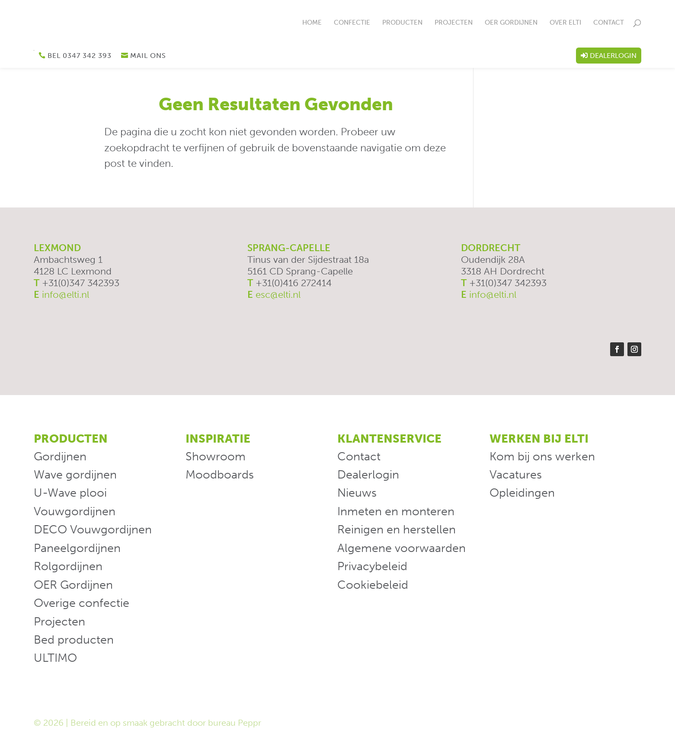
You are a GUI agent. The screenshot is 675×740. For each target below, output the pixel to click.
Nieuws (357, 493)
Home (312, 22)
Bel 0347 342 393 (80, 55)
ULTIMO (55, 658)
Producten (402, 22)
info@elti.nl (65, 294)
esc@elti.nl (278, 294)
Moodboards (220, 475)
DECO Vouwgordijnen (93, 530)
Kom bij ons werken (542, 456)
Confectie (352, 22)
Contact (608, 22)
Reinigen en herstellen (396, 530)
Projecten (454, 22)
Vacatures (515, 475)
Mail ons (148, 55)
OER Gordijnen (511, 22)
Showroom (216, 456)
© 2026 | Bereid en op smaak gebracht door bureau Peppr (147, 723)
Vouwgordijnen (74, 511)
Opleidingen (522, 493)
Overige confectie (81, 603)
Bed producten (74, 640)
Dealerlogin (613, 55)
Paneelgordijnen (77, 548)
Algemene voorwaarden (401, 548)
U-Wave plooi (70, 493)
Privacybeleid (372, 567)
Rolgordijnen (68, 567)
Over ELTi (565, 22)
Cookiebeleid (372, 585)
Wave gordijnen (75, 475)
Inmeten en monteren (395, 511)
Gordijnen (60, 456)
